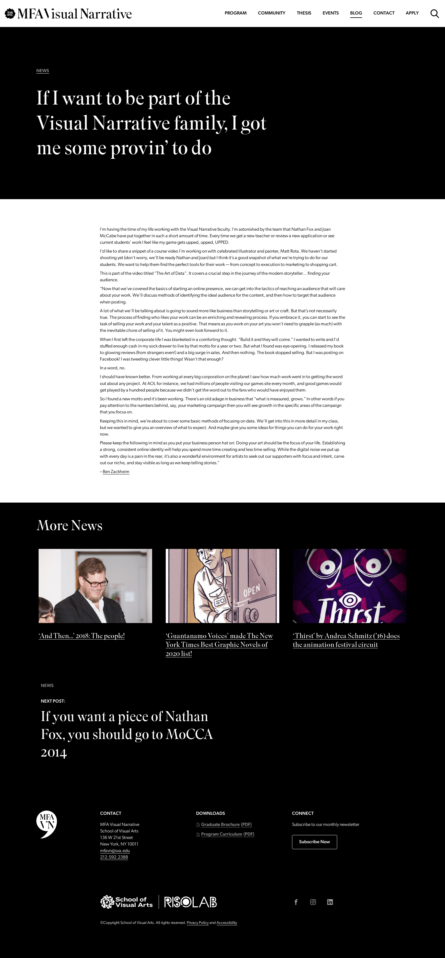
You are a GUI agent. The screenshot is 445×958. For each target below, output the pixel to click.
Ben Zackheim (116, 472)
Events (331, 13)
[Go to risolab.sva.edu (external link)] (190, 901)
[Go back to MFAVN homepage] (68, 13)
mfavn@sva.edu (115, 851)
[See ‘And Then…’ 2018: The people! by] (95, 596)
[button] (224, 825)
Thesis (304, 13)
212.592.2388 (114, 857)
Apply (412, 13)
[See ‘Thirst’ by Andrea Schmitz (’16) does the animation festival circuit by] (349, 600)
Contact (383, 13)
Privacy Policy (198, 923)
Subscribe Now (314, 842)
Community (272, 13)
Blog (356, 13)
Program (236, 13)
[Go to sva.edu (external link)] (126, 902)
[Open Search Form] (434, 13)
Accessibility (227, 923)
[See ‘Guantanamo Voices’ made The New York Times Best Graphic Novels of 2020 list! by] (222, 605)
